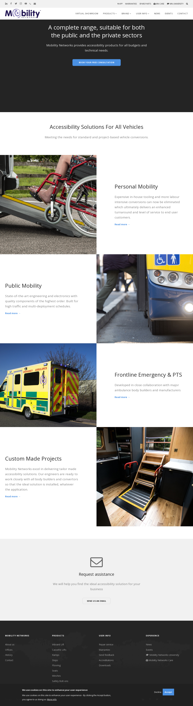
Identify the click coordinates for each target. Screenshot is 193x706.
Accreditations (106, 660)
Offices (9, 649)
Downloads (105, 665)
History (9, 654)
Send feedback (106, 654)
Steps (55, 660)
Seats (55, 670)
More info (52, 699)
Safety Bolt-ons (60, 681)
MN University (175, 3)
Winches (56, 675)
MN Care (159, 3)
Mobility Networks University (162, 654)
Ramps (55, 654)
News (157, 13)
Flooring (56, 665)
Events (169, 13)
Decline (157, 692)
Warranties (131, 3)
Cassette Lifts (59, 649)
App (120, 3)
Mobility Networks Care (159, 660)
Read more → (122, 224)
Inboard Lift (58, 644)
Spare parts (145, 3)
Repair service (106, 644)
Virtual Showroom (87, 13)
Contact (182, 13)
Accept (168, 692)
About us (9, 644)
